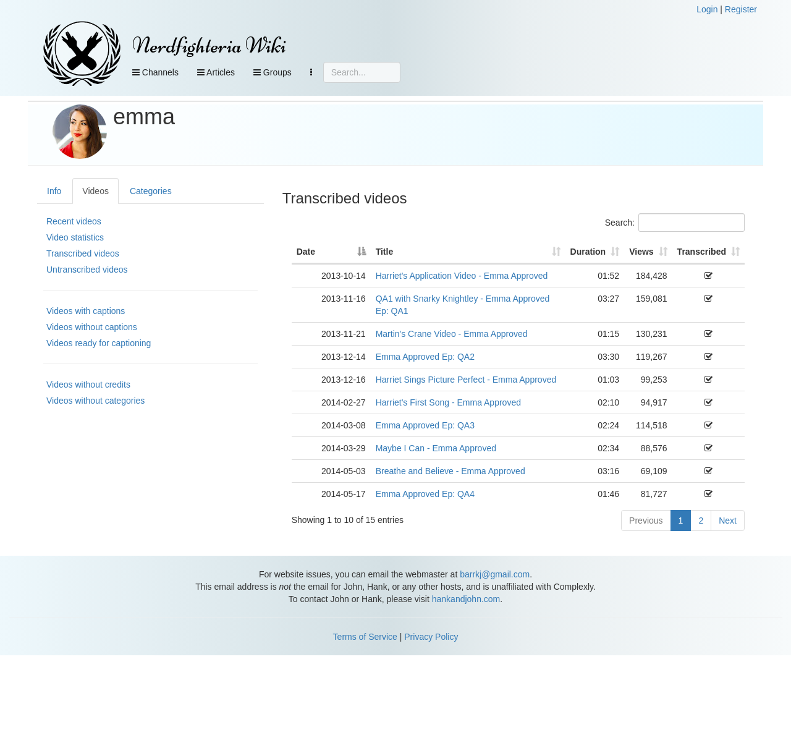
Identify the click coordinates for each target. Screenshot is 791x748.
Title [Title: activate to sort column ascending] (385, 252)
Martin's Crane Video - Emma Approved (452, 334)
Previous (645, 520)
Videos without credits (88, 384)
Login (706, 9)
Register (741, 9)
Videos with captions (85, 311)
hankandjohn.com (466, 599)
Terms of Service (365, 637)
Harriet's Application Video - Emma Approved (462, 276)
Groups (272, 72)
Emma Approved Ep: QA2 (425, 357)
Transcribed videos (82, 253)
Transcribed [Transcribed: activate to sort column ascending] (701, 252)
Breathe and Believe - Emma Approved (450, 471)
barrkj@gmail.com (495, 574)
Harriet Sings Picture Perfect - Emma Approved (466, 380)
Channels (155, 72)
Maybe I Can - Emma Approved (436, 448)
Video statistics (75, 237)
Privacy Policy (431, 637)
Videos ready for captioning (98, 343)
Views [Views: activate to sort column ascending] (641, 252)
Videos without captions (91, 327)
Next (728, 520)
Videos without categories (95, 401)
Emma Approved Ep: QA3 (425, 425)
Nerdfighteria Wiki (209, 45)
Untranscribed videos (87, 269)
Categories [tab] (151, 191)
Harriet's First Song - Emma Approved (448, 402)
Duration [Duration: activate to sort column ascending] (588, 252)
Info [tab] (54, 191)
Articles (216, 72)
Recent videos (73, 221)
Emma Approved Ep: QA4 (425, 494)
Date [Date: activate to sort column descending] (306, 252)
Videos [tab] (95, 191)
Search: (675, 222)
